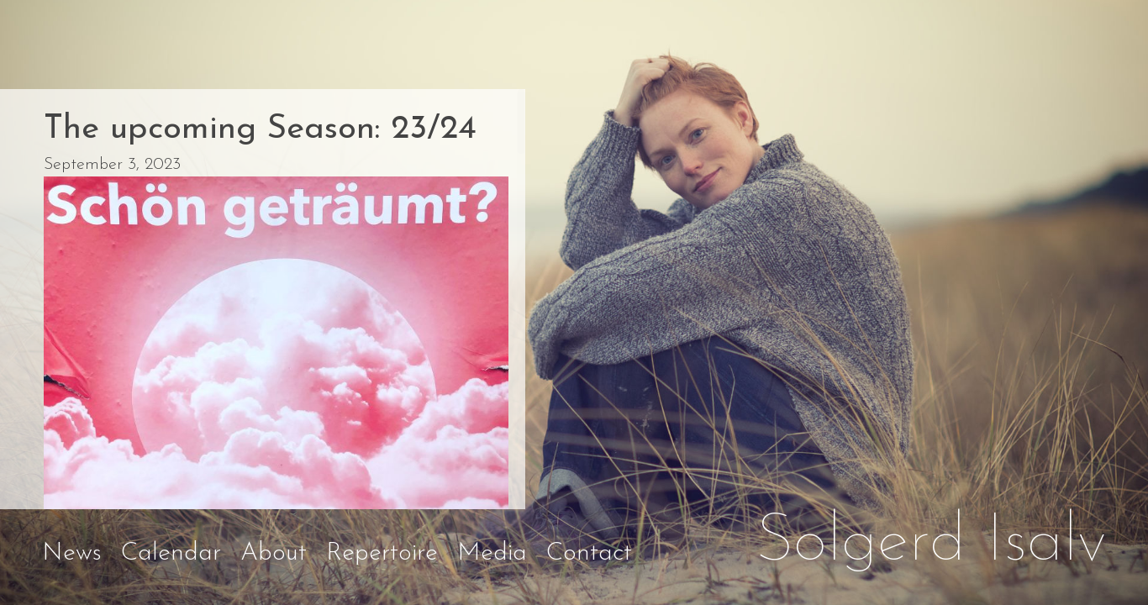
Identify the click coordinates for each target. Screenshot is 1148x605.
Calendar (171, 553)
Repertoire (382, 553)
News (72, 553)
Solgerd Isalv (931, 542)
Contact (589, 553)
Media (492, 553)
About (273, 553)
